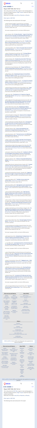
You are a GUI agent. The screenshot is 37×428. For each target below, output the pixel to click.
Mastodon (22, 15)
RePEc (10, 341)
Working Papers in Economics (21, 261)
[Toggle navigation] (21, 3)
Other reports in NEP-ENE (9, 18)
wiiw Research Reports (27, 68)
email (15, 15)
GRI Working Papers (12, 124)
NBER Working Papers (25, 54)
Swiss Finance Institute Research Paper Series (14, 147)
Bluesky (27, 15)
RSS (18, 15)
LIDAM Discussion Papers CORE (11, 269)
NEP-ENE (15, 10)
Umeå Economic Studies (19, 49)
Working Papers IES (23, 42)
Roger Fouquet (20, 12)
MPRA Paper (27, 129)
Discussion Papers (8, 154)
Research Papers (15, 203)
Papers (21, 287)
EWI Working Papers (9, 90)
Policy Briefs (7, 175)
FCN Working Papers (18, 194)
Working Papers (18, 95)
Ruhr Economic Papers (24, 60)
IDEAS (5, 341)
